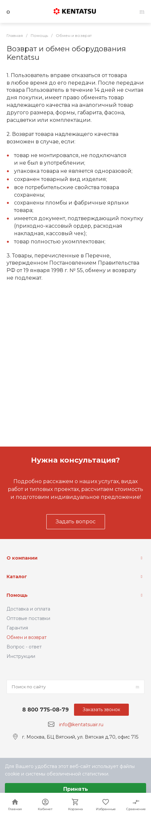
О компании (22, 558)
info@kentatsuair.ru (81, 724)
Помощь (17, 595)
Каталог (17, 577)
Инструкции (21, 656)
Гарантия (17, 628)
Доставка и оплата (28, 609)
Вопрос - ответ (24, 647)
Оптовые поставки (28, 618)
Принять (75, 789)
